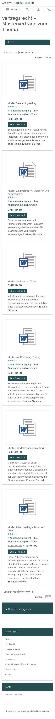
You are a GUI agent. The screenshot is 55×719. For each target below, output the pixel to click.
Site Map (8, 639)
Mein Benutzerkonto (13, 695)
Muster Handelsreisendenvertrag (26, 448)
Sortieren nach (10, 52)
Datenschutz (10, 669)
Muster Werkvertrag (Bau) (22, 281)
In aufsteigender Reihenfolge (33, 52)
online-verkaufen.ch (21, 711)
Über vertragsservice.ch (15, 654)
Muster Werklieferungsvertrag (24, 357)
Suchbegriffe (10, 644)
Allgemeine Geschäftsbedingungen (20, 664)
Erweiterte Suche (12, 649)
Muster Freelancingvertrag (22, 103)
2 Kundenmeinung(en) (19, 538)
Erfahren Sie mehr (31, 144)
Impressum (10, 659)
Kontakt (8, 674)
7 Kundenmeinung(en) (19, 110)
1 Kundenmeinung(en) (19, 201)
